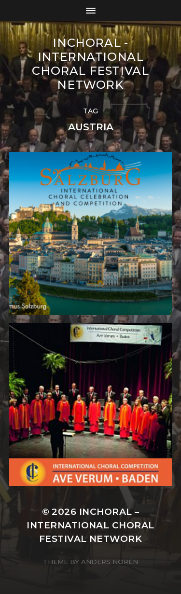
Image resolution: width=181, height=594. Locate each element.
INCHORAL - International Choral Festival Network (90, 64)
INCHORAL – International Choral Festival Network (90, 525)
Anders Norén (109, 562)
